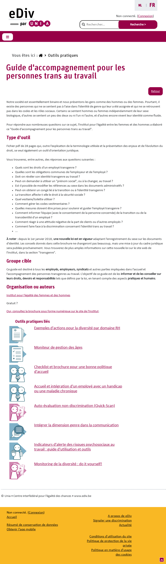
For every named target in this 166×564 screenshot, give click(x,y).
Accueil (12, 517)
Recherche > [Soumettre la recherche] (138, 24)
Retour (155, 91)
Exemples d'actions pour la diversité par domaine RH (77, 328)
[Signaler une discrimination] (112, 520)
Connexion (145, 16)
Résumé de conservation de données (32, 525)
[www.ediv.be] (40, 56)
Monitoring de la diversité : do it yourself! (68, 464)
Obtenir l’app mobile (21, 529)
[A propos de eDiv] (120, 516)
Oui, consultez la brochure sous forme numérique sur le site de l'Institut (52, 311)
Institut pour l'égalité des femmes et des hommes (38, 295)
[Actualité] (125, 525)
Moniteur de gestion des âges (58, 348)
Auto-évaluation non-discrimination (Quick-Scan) (74, 406)
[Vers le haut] (162, 560)
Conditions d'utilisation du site (110, 536)
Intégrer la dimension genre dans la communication (76, 425)
